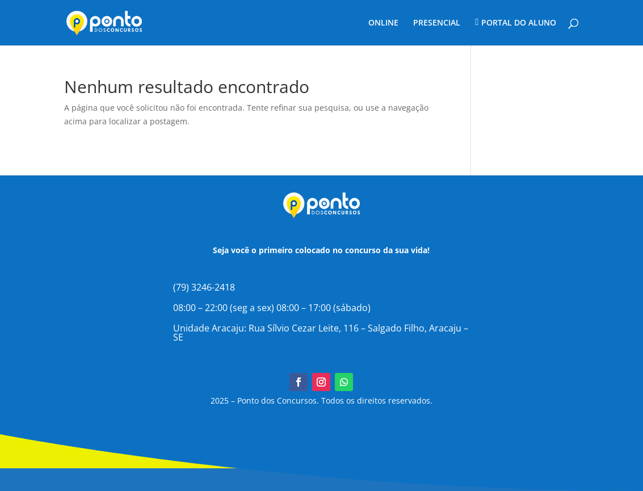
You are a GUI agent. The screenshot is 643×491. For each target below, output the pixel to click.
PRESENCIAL (436, 23)
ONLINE (383, 23)
